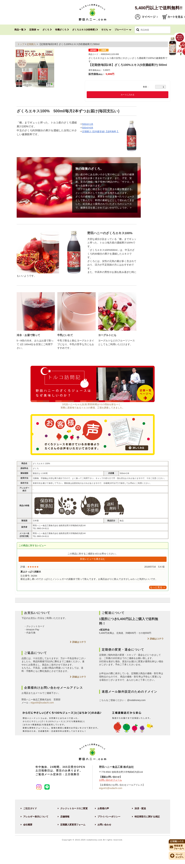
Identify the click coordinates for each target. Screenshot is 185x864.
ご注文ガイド (30, 808)
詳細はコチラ (79, 642)
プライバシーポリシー (108, 816)
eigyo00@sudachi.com (42, 702)
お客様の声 (103, 808)
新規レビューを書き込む (92, 559)
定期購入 (32, 44)
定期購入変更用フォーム (72, 824)
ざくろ (45, 29)
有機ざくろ (60, 29)
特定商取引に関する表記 (147, 816)
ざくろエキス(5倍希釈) (84, 29)
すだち (104, 29)
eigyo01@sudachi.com (110, 788)
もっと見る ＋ (157, 587)
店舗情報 (64, 816)
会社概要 (27, 824)
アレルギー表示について (35, 816)
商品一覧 (19, 29)
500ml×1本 (87, 124)
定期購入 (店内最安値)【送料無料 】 (100, 131)
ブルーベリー (121, 29)
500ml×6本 (87, 127)
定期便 (32, 29)
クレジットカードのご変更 (74, 808)
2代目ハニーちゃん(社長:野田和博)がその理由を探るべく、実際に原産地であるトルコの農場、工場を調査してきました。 (93, 404)
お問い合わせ (104, 824)
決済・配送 (140, 808)
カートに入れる (127, 95)
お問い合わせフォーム (110, 780)
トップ (21, 44)
